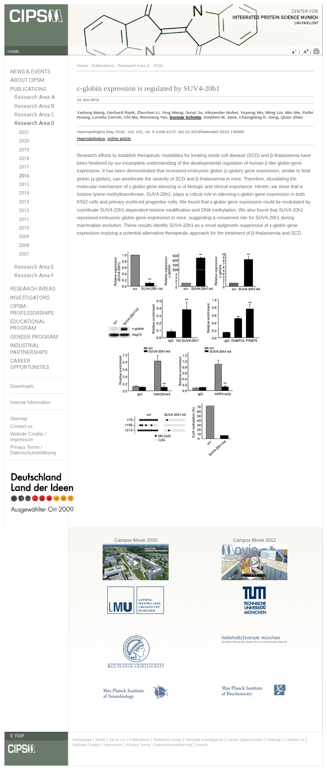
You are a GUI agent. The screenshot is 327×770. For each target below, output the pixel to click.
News (100, 740)
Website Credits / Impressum (98, 745)
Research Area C (34, 115)
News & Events (30, 71)
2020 (24, 141)
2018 (24, 158)
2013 (24, 202)
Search (201, 745)
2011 (24, 219)
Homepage (82, 740)
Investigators (29, 297)
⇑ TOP (16, 735)
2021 (24, 132)
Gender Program (34, 337)
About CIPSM (27, 80)
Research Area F (34, 276)
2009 (24, 236)
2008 (24, 245)
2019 (24, 150)
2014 (24, 193)
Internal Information (30, 402)
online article (119, 138)
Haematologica (91, 138)
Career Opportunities (29, 363)
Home (82, 65)
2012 (24, 210)
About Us (117, 740)
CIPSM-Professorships (32, 309)
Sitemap (18, 418)
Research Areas (32, 288)
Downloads (21, 386)
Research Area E (34, 267)
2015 (24, 184)
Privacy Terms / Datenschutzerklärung (33, 450)
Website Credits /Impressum (28, 436)
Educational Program (28, 324)
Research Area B (34, 106)
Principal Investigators (204, 740)
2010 (24, 228)
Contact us (21, 426)
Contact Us (294, 740)
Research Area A (34, 97)
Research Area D (34, 123)
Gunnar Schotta (185, 117)
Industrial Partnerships (28, 348)
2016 (24, 176)
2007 (24, 254)
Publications (28, 89)
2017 (24, 167)
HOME (13, 51)
